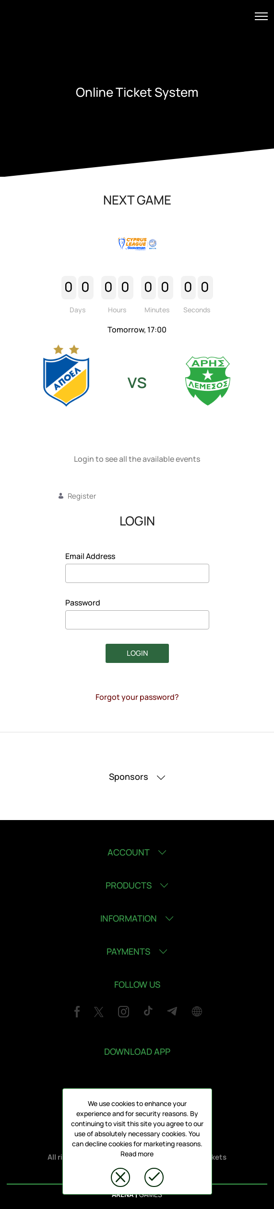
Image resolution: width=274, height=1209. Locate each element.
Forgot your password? (137, 697)
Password (82, 602)
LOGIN (137, 653)
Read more (137, 1153)
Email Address (90, 556)
